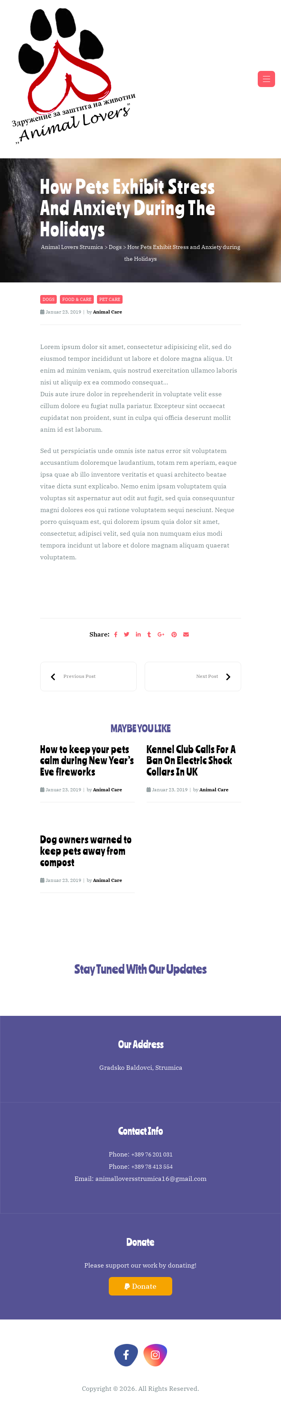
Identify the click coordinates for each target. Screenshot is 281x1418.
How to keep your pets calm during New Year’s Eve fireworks (87, 760)
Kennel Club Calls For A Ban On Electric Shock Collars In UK (191, 760)
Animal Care (107, 312)
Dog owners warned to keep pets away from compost (86, 850)
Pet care (109, 299)
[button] (140, 1286)
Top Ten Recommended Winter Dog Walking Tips (73, 676)
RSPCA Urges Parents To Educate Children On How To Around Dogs (213, 676)
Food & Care (76, 299)
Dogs (48, 299)
